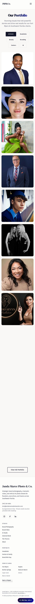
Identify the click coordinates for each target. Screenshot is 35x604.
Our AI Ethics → (22, 593)
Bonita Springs (6, 570)
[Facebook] (10, 516)
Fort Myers (5, 567)
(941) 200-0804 (6, 503)
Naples (20, 567)
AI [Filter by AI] (23, 45)
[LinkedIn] (15, 516)
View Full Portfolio (17, 470)
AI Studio (5, 533)
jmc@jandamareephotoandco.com (12, 506)
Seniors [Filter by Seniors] (13, 45)
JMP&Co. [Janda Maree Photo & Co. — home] (6, 3)
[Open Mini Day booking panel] (26, 600)
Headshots (5, 551)
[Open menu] (31, 4)
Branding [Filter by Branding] (23, 39)
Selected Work (6, 536)
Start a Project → (7, 580)
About (4, 542)
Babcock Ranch (22, 570)
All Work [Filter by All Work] (11, 34)
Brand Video (6, 530)
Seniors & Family (7, 554)
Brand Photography (8, 527)
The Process (5, 539)
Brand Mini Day (6, 557)
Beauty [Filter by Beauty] (11, 39)
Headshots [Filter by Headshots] (23, 34)
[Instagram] (4, 516)
